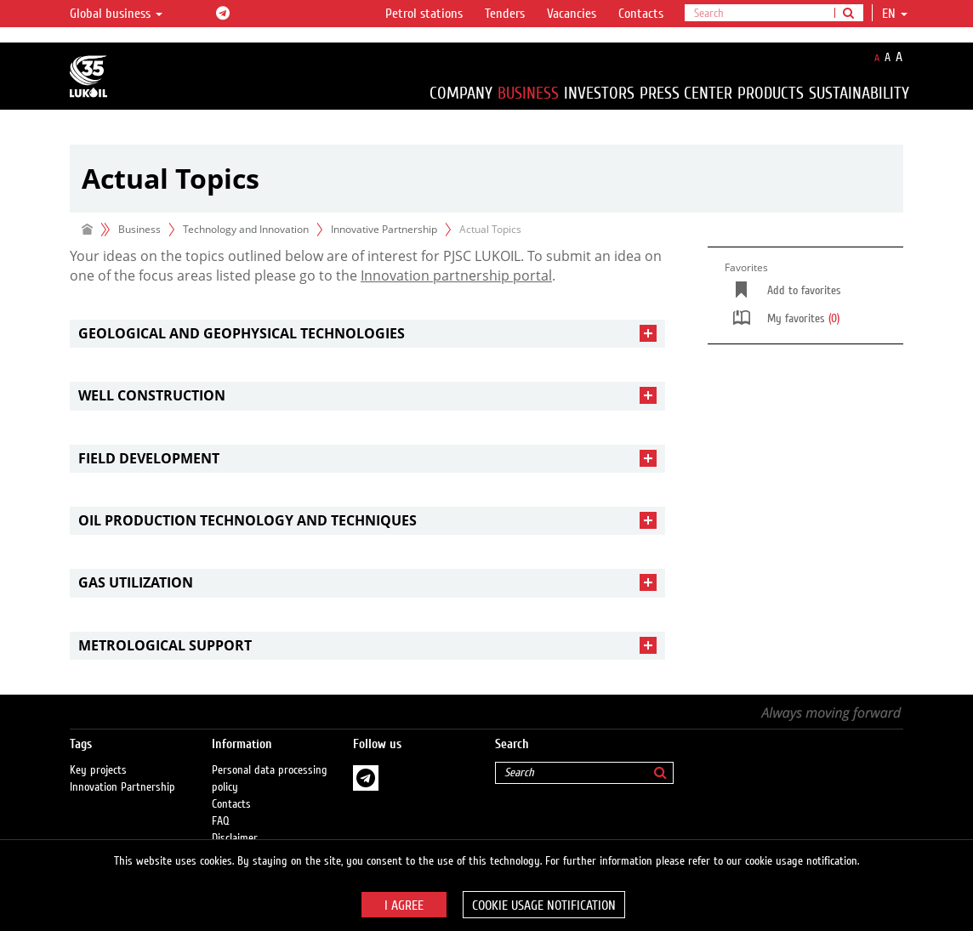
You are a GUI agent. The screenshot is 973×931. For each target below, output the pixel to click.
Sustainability (859, 93)
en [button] (895, 13)
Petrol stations (424, 13)
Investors (599, 93)
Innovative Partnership (384, 229)
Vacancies (571, 13)
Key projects (98, 770)
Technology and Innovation (246, 229)
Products (770, 93)
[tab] (367, 334)
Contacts (640, 13)
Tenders (505, 13)
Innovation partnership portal (456, 275)
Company (461, 93)
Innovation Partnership (122, 787)
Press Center (686, 93)
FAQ (221, 821)
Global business (116, 13)
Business (528, 93)
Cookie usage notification (544, 905)
